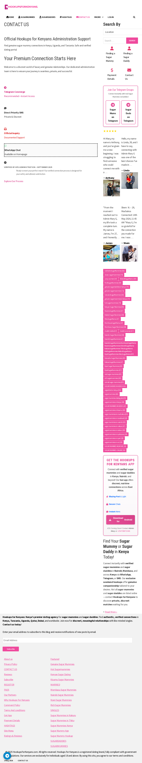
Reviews (8, 674)
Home (10, 17)
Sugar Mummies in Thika (62, 720)
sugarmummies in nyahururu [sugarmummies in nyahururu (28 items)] (116, 434)
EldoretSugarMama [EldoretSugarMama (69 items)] (128, 279)
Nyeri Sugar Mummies (61, 700)
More (97, 17)
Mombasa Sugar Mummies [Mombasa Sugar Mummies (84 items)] (115, 327)
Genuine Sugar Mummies (62, 664)
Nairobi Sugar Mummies (61, 694)
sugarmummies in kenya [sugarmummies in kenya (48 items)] (114, 402)
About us (8, 659)
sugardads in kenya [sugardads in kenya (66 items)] (113, 390)
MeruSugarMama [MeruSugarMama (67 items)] (112, 319)
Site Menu (9, 730)
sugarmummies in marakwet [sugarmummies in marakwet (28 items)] (116, 418)
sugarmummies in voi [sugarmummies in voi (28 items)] (113, 442)
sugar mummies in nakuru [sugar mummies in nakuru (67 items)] (115, 426)
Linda (126, 170)
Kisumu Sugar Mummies (62, 679)
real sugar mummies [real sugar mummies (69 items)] (113, 374)
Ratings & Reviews (13, 735)
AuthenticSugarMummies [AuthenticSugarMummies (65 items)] (115, 271)
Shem (127, 243)
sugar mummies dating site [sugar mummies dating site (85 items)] (115, 398)
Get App (8, 715)
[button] (7, 756)
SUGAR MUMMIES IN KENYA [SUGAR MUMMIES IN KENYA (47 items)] (115, 406)
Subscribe (11, 649)
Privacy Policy (10, 664)
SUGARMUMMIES (26, 17)
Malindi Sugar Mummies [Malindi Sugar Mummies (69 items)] (114, 315)
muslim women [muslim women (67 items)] (127, 331)
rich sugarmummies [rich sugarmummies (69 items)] (113, 378)
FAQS (6, 689)
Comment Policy (12, 705)
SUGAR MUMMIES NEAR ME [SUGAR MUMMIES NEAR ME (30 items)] (115, 446)
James (109, 243)
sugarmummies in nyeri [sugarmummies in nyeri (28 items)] (114, 438)
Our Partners (10, 694)
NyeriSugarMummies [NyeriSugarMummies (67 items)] (113, 370)
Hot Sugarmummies (60, 669)
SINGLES (54, 710)
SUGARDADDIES (47, 17)
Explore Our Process (13, 181)
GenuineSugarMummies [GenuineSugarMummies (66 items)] (114, 295)
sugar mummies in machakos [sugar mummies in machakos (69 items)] (116, 414)
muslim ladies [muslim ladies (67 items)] (111, 331)
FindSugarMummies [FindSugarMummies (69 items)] (113, 283)
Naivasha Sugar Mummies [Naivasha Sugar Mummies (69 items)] (115, 358)
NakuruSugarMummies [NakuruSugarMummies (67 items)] (114, 362)
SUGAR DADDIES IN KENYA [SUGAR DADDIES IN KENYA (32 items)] (115, 386)
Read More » (111, 611)
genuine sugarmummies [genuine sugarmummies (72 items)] (114, 291)
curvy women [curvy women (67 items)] (111, 279)
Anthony (110, 177)
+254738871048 (123, 531)
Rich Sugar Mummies (60, 705)
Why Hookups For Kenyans (17, 700)
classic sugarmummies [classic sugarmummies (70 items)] (114, 275)
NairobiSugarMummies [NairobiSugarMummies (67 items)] (114, 339)
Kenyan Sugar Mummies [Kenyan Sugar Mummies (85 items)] (114, 307)
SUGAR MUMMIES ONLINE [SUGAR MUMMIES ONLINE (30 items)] (115, 450)
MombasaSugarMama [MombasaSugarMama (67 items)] (114, 323)
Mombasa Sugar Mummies (63, 689)
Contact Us (83, 17)
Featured (54, 659)
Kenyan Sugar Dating (60, 674)
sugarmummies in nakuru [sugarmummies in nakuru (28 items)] (115, 430)
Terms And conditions (14, 710)
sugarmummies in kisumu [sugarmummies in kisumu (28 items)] (115, 410)
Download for (120, 520)
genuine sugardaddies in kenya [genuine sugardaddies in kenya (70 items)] (117, 287)
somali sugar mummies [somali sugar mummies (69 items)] (114, 382)
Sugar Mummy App (59, 730)
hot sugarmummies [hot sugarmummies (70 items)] (113, 303)
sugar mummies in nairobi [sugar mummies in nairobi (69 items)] (115, 422)
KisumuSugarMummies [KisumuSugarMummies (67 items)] (114, 311)
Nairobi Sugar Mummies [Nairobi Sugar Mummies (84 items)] (114, 335)
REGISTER (9, 684)
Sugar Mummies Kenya (61, 725)
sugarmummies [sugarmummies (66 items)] (111, 394)
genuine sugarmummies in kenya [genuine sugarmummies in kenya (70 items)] (117, 299)
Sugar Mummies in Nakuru (63, 715)
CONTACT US (23, 760)
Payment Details (12, 720)
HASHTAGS (66, 17)
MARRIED (55, 684)
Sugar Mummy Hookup (61, 735)
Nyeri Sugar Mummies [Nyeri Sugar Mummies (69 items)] (113, 366)
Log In (111, 17)
